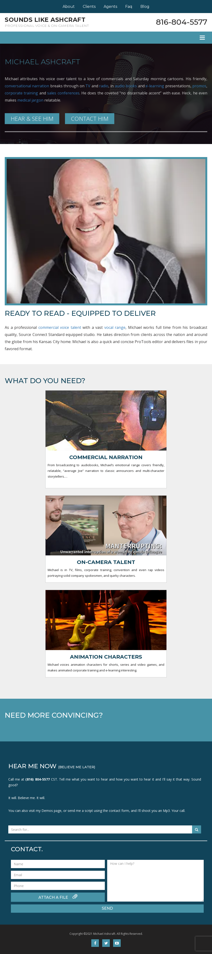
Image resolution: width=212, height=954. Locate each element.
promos (199, 85)
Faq (128, 6)
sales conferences (63, 93)
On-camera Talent (106, 562)
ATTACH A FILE (57, 897)
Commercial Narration (106, 457)
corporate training (21, 93)
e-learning (155, 85)
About (69, 6)
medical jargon (30, 100)
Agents (110, 6)
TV (87, 85)
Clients (89, 6)
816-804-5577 (181, 22)
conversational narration (27, 85)
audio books (126, 85)
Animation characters (106, 657)
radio (103, 85)
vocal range (115, 327)
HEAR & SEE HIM (32, 118)
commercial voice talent (59, 327)
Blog (144, 6)
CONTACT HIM (89, 118)
